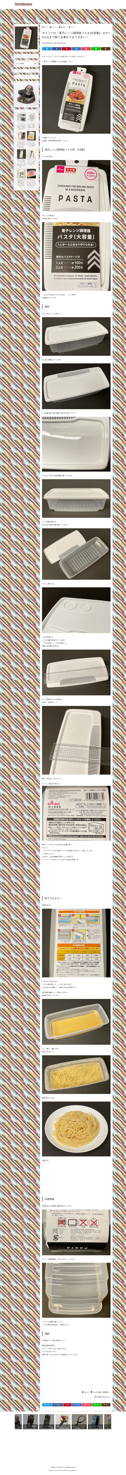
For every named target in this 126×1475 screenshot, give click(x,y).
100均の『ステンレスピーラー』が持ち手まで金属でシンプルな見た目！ (31, 162)
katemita (107, 1397)
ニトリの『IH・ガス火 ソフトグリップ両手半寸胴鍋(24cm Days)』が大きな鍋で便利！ (21, 126)
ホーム (46, 27)
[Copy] (105, 48)
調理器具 (105, 1392)
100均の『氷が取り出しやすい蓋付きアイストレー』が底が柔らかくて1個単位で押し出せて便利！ (21, 163)
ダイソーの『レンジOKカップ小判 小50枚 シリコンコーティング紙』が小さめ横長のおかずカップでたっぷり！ (31, 183)
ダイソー (73, 27)
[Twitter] (47, 48)
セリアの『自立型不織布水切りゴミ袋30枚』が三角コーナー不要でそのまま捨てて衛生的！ (21, 183)
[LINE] (96, 48)
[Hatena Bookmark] (76, 48)
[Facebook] (56, 48)
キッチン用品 (97, 1392)
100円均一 (64, 27)
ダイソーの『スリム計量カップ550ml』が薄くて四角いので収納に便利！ (31, 125)
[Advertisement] (63, 15)
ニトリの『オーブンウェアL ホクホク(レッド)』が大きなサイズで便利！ (31, 143)
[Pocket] (86, 48)
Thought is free (72, 1470)
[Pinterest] (66, 48)
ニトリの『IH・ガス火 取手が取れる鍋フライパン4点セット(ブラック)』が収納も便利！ (21, 144)
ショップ (54, 27)
